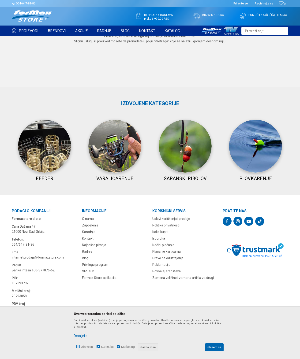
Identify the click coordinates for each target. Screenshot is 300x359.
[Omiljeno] (282, 4)
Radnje (87, 295)
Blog (85, 302)
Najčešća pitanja (94, 289)
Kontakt (88, 282)
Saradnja (88, 276)
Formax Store (20, 39)
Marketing (128, 346)
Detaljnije (80, 336)
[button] (264, 31)
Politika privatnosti (166, 269)
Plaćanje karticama (166, 295)
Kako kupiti (160, 276)
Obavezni (87, 346)
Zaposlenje (90, 269)
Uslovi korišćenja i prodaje (171, 263)
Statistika (107, 346)
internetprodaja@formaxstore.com (38, 301)
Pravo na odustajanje (168, 302)
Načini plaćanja (163, 289)
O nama (88, 263)
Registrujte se (264, 3)
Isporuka (158, 282)
